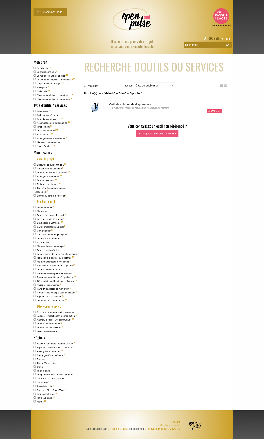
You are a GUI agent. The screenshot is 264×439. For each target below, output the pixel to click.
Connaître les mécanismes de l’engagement (49, 190)
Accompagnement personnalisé (52, 122)
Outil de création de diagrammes (130, 104)
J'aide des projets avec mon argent (53, 98)
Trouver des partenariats (48, 323)
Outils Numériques (46, 130)
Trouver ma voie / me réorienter (52, 172)
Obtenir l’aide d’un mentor (48, 269)
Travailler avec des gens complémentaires (56, 253)
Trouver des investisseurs (49, 327)
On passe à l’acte (117, 428)
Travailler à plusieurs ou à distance (54, 257)
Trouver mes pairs (45, 180)
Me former (41, 211)
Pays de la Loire (44, 386)
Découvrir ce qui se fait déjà (50, 164)
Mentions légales (170, 425)
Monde (40, 401)
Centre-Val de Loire (45, 362)
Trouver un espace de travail (50, 215)
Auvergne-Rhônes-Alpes (48, 351)
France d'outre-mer (45, 393)
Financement (43, 126)
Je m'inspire (42, 67)
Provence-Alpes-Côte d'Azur (50, 390)
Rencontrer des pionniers (48, 168)
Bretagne (40, 359)
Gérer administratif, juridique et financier (55, 280)
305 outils (214, 38)
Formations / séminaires (48, 118)
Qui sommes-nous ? (50, 12)
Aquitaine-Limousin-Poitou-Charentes (54, 347)
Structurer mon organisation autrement (56, 311)
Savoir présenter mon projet (49, 226)
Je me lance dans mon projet (51, 75)
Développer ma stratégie (48, 222)
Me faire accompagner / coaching (52, 261)
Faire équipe (43, 242)
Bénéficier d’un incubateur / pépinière (54, 265)
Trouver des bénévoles (47, 250)
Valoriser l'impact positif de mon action (55, 315)
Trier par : (149, 85)
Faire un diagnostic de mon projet (52, 288)
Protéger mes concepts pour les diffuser (55, 292)
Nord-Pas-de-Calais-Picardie (50, 378)
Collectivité (42, 91)
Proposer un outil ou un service (157, 133)
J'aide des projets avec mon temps (53, 95)
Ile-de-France (42, 370)
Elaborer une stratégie (47, 184)
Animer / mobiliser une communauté (54, 319)
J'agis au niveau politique (49, 83)
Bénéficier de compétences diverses (54, 273)
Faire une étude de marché (49, 218)
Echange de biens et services (50, 138)
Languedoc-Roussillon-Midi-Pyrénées (54, 374)
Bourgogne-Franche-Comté (49, 355)
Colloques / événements (48, 115)
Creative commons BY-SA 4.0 (162, 428)
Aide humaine (43, 134)
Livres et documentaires (48, 142)
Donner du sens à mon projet (50, 195)
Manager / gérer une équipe (49, 246)
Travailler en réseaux (47, 331)
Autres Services (44, 146)
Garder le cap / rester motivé (50, 300)
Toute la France (44, 397)
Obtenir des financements (49, 238)
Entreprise (41, 87)
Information (42, 111)
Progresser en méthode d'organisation (55, 277)
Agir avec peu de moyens (49, 296)
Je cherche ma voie (46, 71)
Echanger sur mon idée (48, 176)
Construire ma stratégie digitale (51, 234)
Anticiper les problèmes (47, 284)
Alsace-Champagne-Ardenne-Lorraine (54, 343)
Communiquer (43, 230)
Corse (39, 366)
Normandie (41, 382)
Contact (175, 421)
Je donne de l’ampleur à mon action (54, 79)
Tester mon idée (44, 207)
